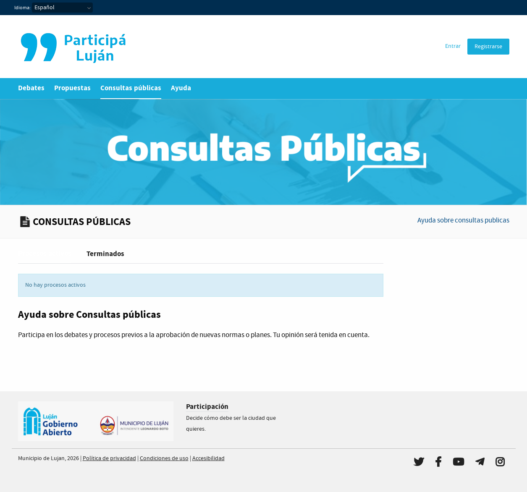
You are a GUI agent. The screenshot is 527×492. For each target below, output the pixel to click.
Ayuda (181, 88)
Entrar (453, 46)
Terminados (105, 253)
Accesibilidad (208, 458)
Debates (31, 88)
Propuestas (72, 88)
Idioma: (22, 8)
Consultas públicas (130, 88)
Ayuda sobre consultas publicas (463, 220)
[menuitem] (452, 47)
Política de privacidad (109, 458)
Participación (207, 406)
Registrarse (488, 46)
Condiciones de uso (164, 458)
